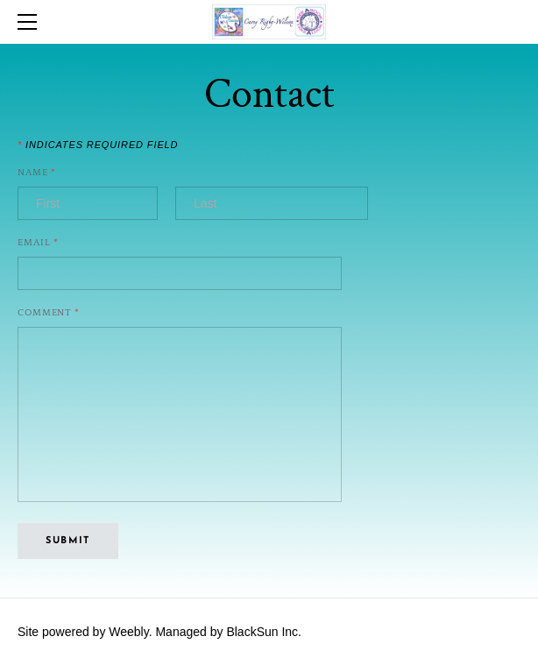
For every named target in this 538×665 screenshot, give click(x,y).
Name (37, 173)
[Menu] (31, 21)
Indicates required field (98, 145)
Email (38, 243)
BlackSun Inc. (263, 632)
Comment (49, 313)
